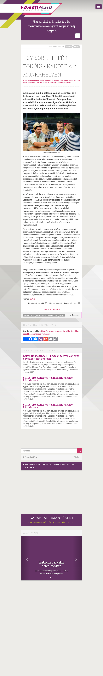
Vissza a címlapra (51, 309)
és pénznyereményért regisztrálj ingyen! (51, 519)
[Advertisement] (51, 491)
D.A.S (32, 299)
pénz (33, 315)
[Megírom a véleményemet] (79, 303)
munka (26, 315)
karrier (62, 315)
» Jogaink (74, 315)
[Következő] (77, 558)
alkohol (50, 315)
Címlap (77, 457)
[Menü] (98, 6)
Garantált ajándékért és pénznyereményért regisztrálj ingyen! (51, 26)
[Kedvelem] (46, 303)
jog (56, 315)
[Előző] (25, 558)
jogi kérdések (41, 315)
